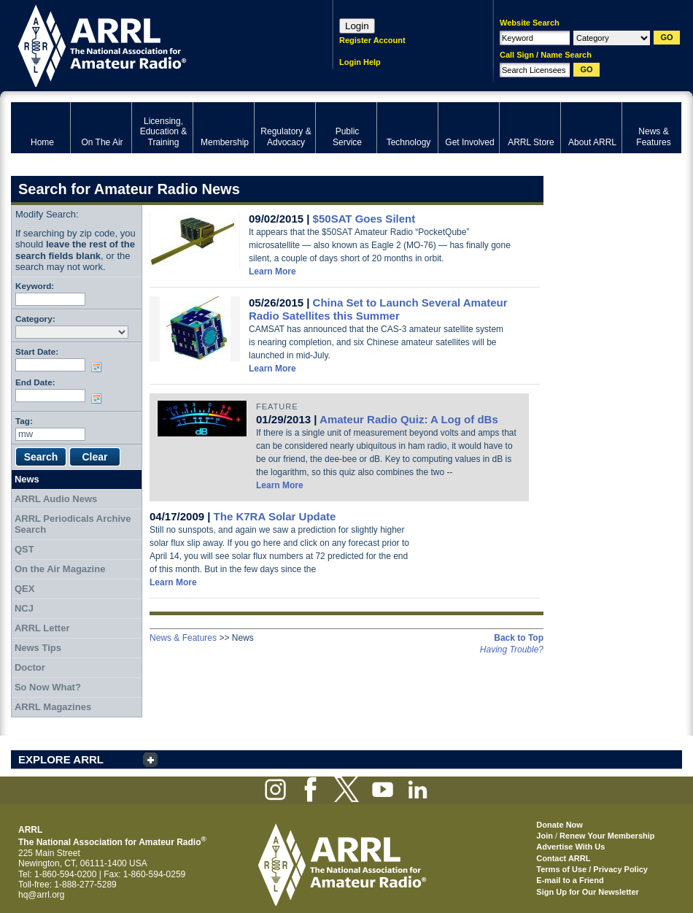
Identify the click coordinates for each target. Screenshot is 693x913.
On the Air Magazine (60, 568)
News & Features (183, 638)
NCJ (24, 608)
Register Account (372, 40)
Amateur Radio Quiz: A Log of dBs (409, 419)
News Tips (38, 647)
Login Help (360, 62)
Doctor (30, 667)
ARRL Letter (42, 628)
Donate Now (559, 824)
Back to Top (518, 638)
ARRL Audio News (56, 498)
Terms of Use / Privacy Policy (592, 869)
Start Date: (36, 351)
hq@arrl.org (41, 895)
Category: (35, 318)
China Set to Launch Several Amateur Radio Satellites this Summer (378, 309)
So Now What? (48, 687)
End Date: (35, 382)
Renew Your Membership (607, 835)
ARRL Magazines (53, 706)
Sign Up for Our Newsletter (587, 891)
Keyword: (34, 285)
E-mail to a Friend (569, 880)
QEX (24, 588)
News (27, 479)
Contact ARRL (563, 858)
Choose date (99, 367)
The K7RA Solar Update (275, 516)
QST (24, 549)
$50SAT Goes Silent (364, 218)
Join (544, 835)
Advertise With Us (570, 846)
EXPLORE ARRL (61, 759)
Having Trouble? (511, 649)
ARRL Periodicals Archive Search (73, 524)
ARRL (153, 44)
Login (357, 25)
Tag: (24, 420)
